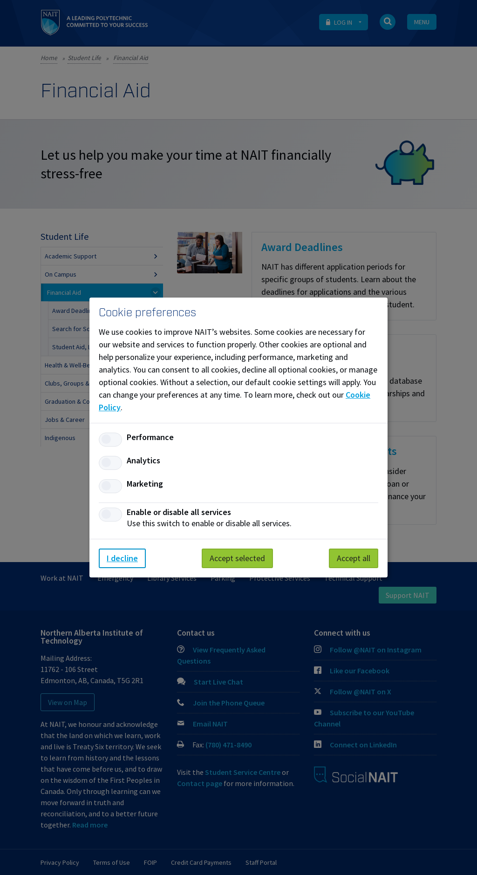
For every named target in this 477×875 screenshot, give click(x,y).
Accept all (353, 558)
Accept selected (237, 558)
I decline (122, 558)
